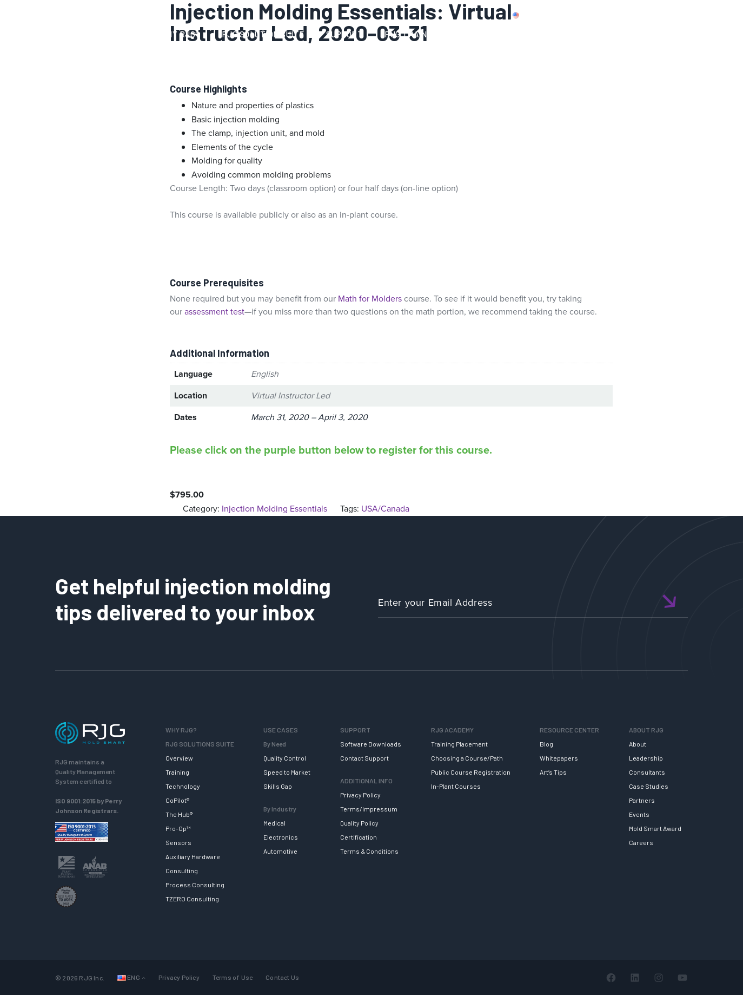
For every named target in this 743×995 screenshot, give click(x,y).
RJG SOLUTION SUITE (263, 34)
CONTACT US (628, 14)
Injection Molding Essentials (274, 508)
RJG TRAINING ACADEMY (432, 34)
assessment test (214, 311)
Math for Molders (370, 298)
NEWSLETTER (693, 34)
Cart (718, 14)
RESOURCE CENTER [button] (539, 34)
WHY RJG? (180, 34)
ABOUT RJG (622, 34)
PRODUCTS (571, 14)
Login (687, 14)
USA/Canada (385, 508)
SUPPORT (344, 34)
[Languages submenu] (143, 977)
